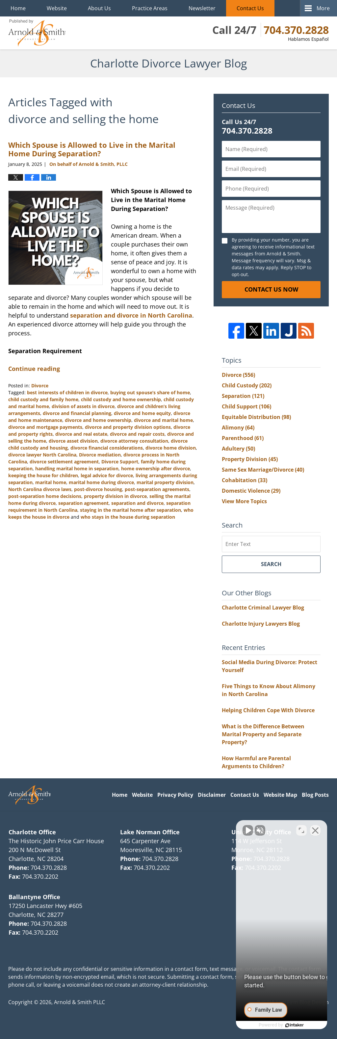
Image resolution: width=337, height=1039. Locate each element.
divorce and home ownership (98, 420)
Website (57, 8)
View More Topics (244, 501)
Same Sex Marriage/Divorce (263, 469)
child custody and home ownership (121, 399)
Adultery (238, 448)
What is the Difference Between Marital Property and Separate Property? (263, 734)
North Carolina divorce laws (39, 489)
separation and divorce (137, 503)
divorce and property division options (128, 427)
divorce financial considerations (106, 448)
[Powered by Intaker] (281, 1025)
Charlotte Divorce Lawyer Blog (36, 32)
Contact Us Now (271, 289)
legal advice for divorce (107, 475)
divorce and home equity (142, 413)
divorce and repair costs (137, 434)
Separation (243, 396)
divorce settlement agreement (64, 461)
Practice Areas (150, 8)
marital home (50, 482)
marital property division (165, 482)
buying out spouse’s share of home (150, 392)
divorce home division (170, 448)
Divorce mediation (100, 455)
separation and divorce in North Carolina (131, 315)
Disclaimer (212, 794)
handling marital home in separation (76, 468)
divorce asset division (73, 441)
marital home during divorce (101, 482)
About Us (99, 8)
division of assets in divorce (83, 406)
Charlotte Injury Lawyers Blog (261, 623)
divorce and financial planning (77, 413)
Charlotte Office (32, 832)
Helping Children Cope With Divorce (268, 710)
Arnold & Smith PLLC (79, 1002)
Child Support (246, 406)
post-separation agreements (157, 489)
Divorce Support (119, 461)
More (323, 8)
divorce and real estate (81, 434)
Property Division (250, 459)
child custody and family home (43, 399)
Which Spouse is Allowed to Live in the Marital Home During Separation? (91, 149)
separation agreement (83, 503)
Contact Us (250, 8)
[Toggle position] (301, 828)
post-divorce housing (98, 489)
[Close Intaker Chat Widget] (315, 828)
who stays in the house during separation (128, 517)
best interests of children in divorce (67, 392)
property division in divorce (115, 496)
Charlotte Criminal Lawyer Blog (263, 607)
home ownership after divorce (155, 468)
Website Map (280, 794)
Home (18, 8)
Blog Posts (315, 794)
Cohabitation (244, 480)
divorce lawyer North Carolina (42, 455)
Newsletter (202, 8)
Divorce (39, 385)
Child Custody (247, 385)
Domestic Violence (251, 490)
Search (271, 564)
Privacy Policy (175, 794)
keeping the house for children (43, 475)
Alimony (238, 427)
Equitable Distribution (256, 417)
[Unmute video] (220, 828)
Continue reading (34, 369)
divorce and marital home (163, 420)
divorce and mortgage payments (45, 427)
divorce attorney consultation (134, 441)
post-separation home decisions (44, 496)
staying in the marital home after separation (130, 510)
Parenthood (243, 438)
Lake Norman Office (150, 832)
